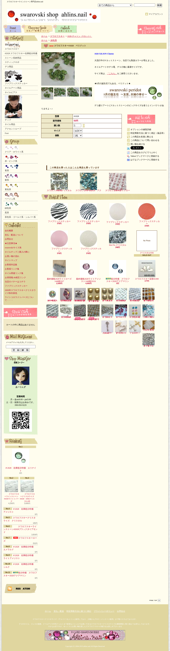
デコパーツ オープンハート (121, 327)
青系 (12, 168)
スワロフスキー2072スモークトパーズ (149, 295)
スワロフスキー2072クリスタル (135, 295)
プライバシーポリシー (104, 611)
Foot (7, 133)
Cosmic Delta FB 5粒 (149, 311)
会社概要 (9, 230)
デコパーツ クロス (135, 327)
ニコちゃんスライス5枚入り (135, 311)
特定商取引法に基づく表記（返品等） (148, 133)
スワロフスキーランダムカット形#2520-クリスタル (80, 295)
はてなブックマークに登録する (145, 159)
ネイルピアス (11, 92)
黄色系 (12, 187)
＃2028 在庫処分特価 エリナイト (20, 460)
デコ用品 (9, 66)
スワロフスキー (12, 46)
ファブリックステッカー (16, 77)
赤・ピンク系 (12, 158)
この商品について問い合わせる (145, 140)
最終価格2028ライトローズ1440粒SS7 (59, 271)
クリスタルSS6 (147, 242)
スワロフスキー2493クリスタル (52, 311)
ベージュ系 (12, 196)
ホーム (12, 28)
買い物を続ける (138, 144)
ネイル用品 (10, 124)
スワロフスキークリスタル (107, 311)
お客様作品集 (11, 264)
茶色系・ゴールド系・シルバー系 (20, 217)
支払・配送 (59, 611)
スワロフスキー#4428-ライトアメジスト (80, 312)
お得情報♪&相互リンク (15, 277)
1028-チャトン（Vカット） (79, 36)
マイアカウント (156, 14)
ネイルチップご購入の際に (17, 252)
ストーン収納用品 (13, 58)
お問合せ (65, 28)
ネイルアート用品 (13, 88)
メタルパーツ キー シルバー (107, 327)
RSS (18, 588)
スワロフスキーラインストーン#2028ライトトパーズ (11, 491)
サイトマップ (11, 260)
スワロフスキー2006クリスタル (121, 295)
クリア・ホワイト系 (14, 149)
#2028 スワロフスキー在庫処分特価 (21, 53)
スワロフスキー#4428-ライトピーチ (94, 312)
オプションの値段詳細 (141, 129)
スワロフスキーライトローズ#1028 (117, 182)
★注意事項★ (11, 243)
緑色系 (12, 205)
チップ (13, 108)
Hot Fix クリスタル (117, 238)
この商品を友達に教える (142, 136)
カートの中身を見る (20, 312)
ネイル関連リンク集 (14, 273)
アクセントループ (13, 129)
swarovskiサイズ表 (13, 247)
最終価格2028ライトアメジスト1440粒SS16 (88, 271)
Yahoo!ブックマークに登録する (145, 156)
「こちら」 (112, 73)
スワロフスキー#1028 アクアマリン (88, 182)
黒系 (7, 212)
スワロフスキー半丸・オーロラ (52, 295)
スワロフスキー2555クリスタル (66, 311)
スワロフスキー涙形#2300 (147, 270)
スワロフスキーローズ (121, 311)
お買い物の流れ (12, 256)
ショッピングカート (152, 29)
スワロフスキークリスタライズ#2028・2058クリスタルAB (27, 491)
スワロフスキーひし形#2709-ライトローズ (66, 295)
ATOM (26, 588)
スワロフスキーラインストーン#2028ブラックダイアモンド (20, 529)
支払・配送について (37, 28)
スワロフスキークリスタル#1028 (59, 182)
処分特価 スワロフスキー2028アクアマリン (118, 271)
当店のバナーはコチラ (15, 281)
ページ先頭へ (154, 600)
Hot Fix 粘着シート (149, 325)
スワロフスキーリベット (149, 340)
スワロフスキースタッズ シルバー (107, 295)
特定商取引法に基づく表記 (78, 611)
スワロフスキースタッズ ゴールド (94, 295)
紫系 (12, 177)
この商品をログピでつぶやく (144, 152)
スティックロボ (12, 62)
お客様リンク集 (12, 269)
